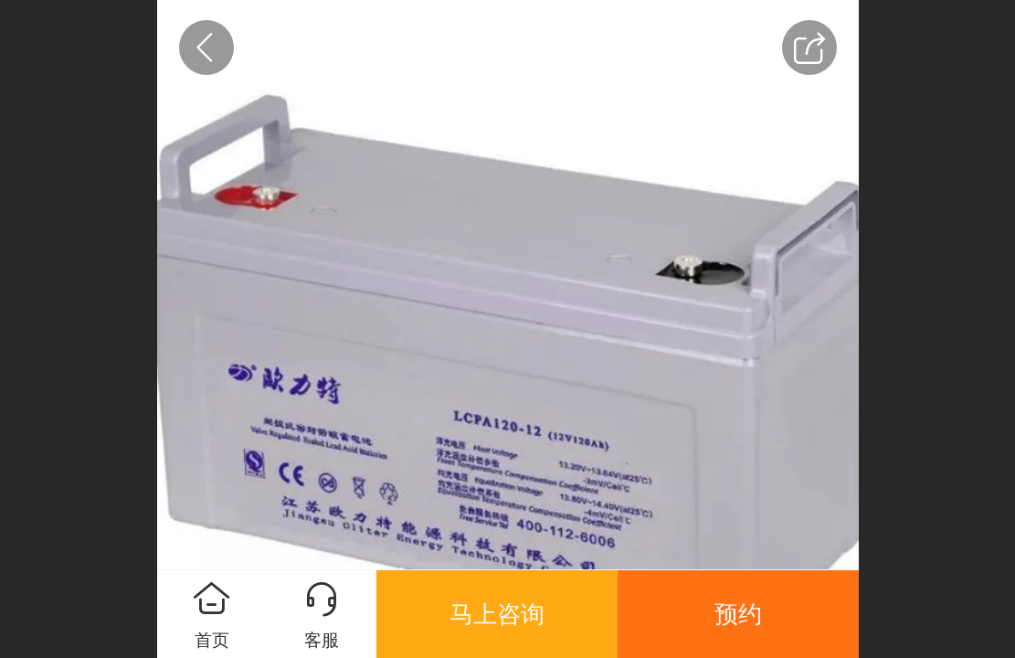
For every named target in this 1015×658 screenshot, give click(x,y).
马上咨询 (497, 614)
